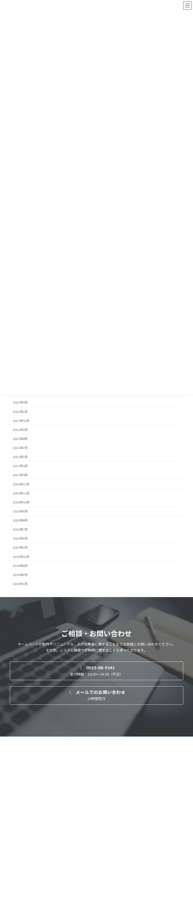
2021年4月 (20, 466)
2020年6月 (20, 538)
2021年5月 (20, 457)
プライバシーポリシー (28, 878)
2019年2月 (20, 575)
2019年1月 (20, 584)
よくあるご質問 (26, 834)
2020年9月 (20, 511)
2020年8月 (20, 520)
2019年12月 (21, 556)
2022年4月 (20, 402)
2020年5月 (20, 547)
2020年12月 (21, 484)
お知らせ (19, 860)
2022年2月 (20, 411)
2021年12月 (21, 420)
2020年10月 (21, 502)
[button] (96, 671)
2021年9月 (20, 430)
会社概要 (19, 852)
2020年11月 (21, 493)
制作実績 (19, 843)
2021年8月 (20, 439)
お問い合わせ (22, 869)
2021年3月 (20, 475)
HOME (17, 817)
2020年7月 (20, 529)
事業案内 (19, 825)
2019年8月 (20, 565)
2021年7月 (20, 448)
